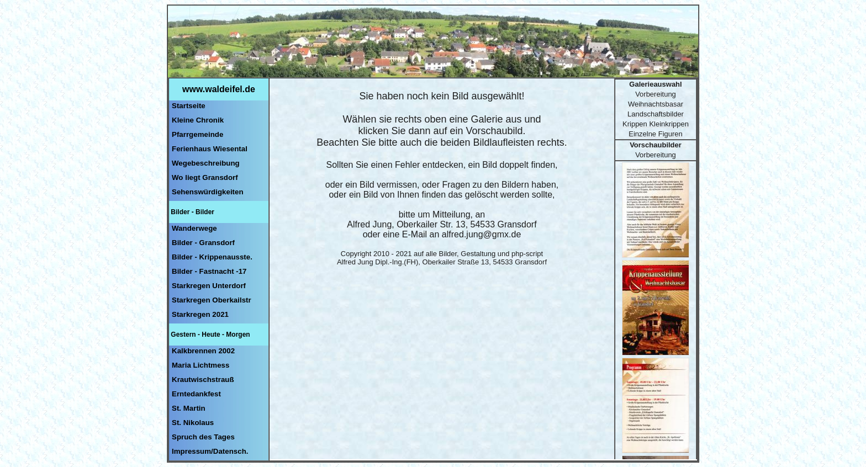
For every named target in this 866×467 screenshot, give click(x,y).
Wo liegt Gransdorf (205, 177)
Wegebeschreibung (206, 163)
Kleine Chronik (198, 120)
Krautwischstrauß (203, 379)
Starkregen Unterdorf (209, 286)
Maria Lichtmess (200, 365)
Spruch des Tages (203, 437)
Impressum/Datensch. (210, 451)
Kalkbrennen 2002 (203, 351)
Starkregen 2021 (200, 314)
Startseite (188, 106)
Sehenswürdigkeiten (208, 192)
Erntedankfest (196, 394)
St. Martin (188, 408)
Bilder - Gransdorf (203, 242)
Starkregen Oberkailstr (211, 300)
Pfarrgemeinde (197, 134)
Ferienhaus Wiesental (209, 149)
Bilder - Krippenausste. (212, 257)
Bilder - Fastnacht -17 (209, 271)
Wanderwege (194, 228)
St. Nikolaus (193, 422)
